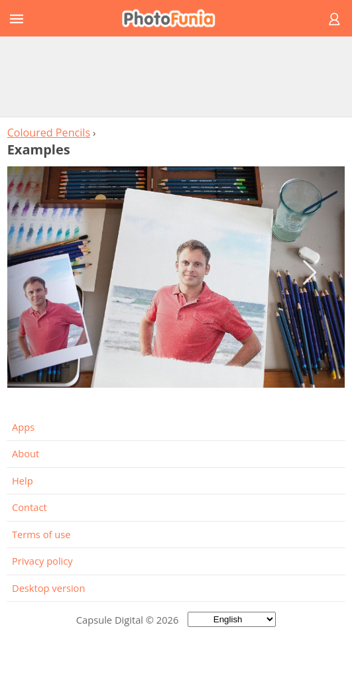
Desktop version (48, 588)
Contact (29, 507)
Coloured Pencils (48, 132)
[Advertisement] (176, 76)
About (25, 453)
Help (22, 480)
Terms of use (41, 534)
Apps (23, 426)
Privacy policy (42, 560)
